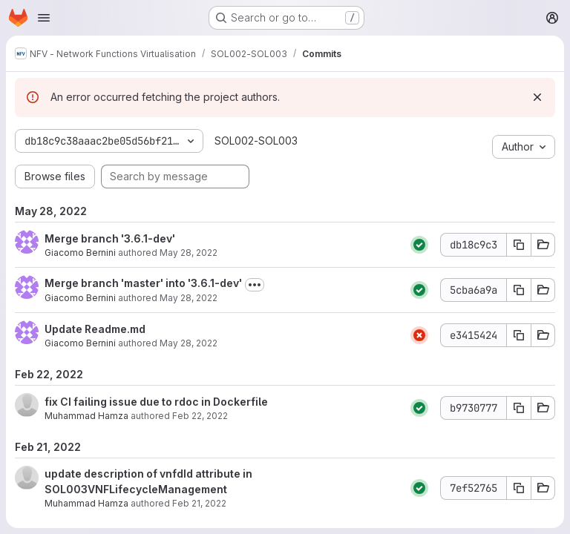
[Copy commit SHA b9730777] (519, 408)
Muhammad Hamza (86, 415)
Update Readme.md (95, 329)
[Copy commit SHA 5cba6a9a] (519, 290)
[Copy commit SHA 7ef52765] (519, 488)
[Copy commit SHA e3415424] (519, 335)
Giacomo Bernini (80, 252)
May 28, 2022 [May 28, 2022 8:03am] (188, 297)
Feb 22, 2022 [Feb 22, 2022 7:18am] (200, 415)
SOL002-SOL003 (256, 140)
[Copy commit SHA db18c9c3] (519, 245)
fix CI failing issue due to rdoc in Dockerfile (156, 401)
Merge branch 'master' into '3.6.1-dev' (143, 283)
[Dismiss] (537, 97)
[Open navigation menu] (44, 18)
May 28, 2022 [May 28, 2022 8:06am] (188, 252)
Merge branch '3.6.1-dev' (110, 238)
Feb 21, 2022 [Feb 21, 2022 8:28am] (199, 503)
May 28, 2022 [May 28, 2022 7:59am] (188, 343)
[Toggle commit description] (254, 284)
